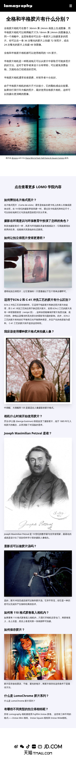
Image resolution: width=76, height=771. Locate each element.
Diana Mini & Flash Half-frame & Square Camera (44, 158)
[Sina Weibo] (16, 746)
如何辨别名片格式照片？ (20, 200)
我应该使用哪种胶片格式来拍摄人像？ (29, 331)
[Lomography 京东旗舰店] (53, 746)
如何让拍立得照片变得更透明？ (24, 238)
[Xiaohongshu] (34, 746)
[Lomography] (18, 6)
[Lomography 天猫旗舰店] (38, 753)
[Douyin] (28, 746)
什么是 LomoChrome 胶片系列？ (26, 696)
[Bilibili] (40, 746)
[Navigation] (70, 6)
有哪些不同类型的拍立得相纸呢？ (26, 709)
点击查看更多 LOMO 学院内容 (38, 186)
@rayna (15, 158)
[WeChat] (22, 746)
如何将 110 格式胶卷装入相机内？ (26, 612)
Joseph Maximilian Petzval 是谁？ (28, 433)
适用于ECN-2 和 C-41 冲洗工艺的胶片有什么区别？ (37, 300)
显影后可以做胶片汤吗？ (20, 546)
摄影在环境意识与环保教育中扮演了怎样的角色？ (36, 221)
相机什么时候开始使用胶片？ (23, 416)
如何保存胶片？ (14, 630)
